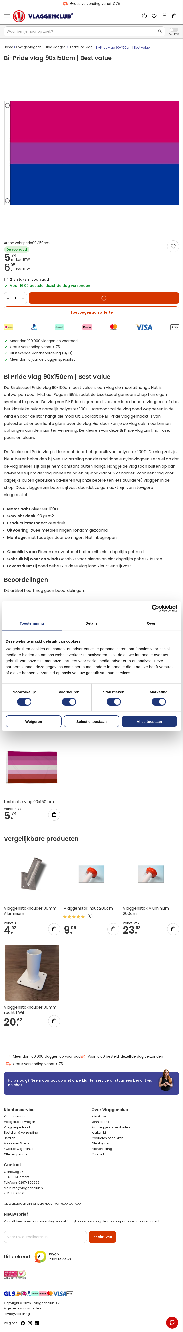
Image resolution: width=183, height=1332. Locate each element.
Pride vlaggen (55, 47)
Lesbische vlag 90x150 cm (29, 802)
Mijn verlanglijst (154, 16)
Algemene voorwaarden (22, 1308)
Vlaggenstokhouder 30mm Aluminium (30, 910)
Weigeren (33, 721)
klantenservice (95, 1080)
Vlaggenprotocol (17, 1127)
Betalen (9, 1138)
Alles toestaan (149, 721)
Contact (98, 1154)
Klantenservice (15, 1116)
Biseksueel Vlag (80, 47)
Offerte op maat (16, 1154)
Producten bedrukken (107, 1138)
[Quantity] (15, 298)
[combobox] (84, 31)
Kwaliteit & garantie (18, 1149)
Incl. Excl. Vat (174, 30)
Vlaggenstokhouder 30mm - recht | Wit (32, 1009)
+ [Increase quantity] (23, 298)
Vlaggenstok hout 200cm (88, 908)
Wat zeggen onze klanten (111, 1127)
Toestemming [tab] (32, 623)
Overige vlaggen (28, 47)
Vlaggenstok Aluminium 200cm (146, 910)
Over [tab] (151, 623)
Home (8, 47)
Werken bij (99, 1132)
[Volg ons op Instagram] (29, 1323)
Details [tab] (91, 623)
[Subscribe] (102, 1237)
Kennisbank (100, 1122)
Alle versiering (102, 1149)
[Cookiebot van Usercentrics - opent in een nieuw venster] (155, 608)
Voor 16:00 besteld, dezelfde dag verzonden (122, 1056)
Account (144, 16)
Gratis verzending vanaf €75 (91, 3)
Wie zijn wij (99, 1116)
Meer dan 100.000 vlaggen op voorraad (43, 1056)
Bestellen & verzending (21, 1132)
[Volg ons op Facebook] (22, 1323)
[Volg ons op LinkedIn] (36, 1323)
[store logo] (43, 16)
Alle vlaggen (101, 1143)
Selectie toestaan (91, 721)
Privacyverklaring (17, 1314)
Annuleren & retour (18, 1143)
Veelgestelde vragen (19, 1122)
